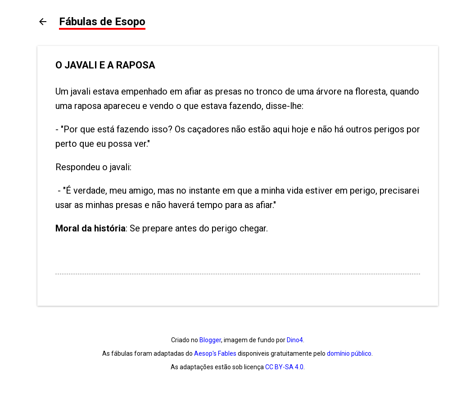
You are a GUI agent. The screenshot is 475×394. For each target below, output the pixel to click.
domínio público (349, 353)
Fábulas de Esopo (102, 21)
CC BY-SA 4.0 (284, 367)
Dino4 (295, 340)
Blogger (210, 340)
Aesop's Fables (215, 353)
